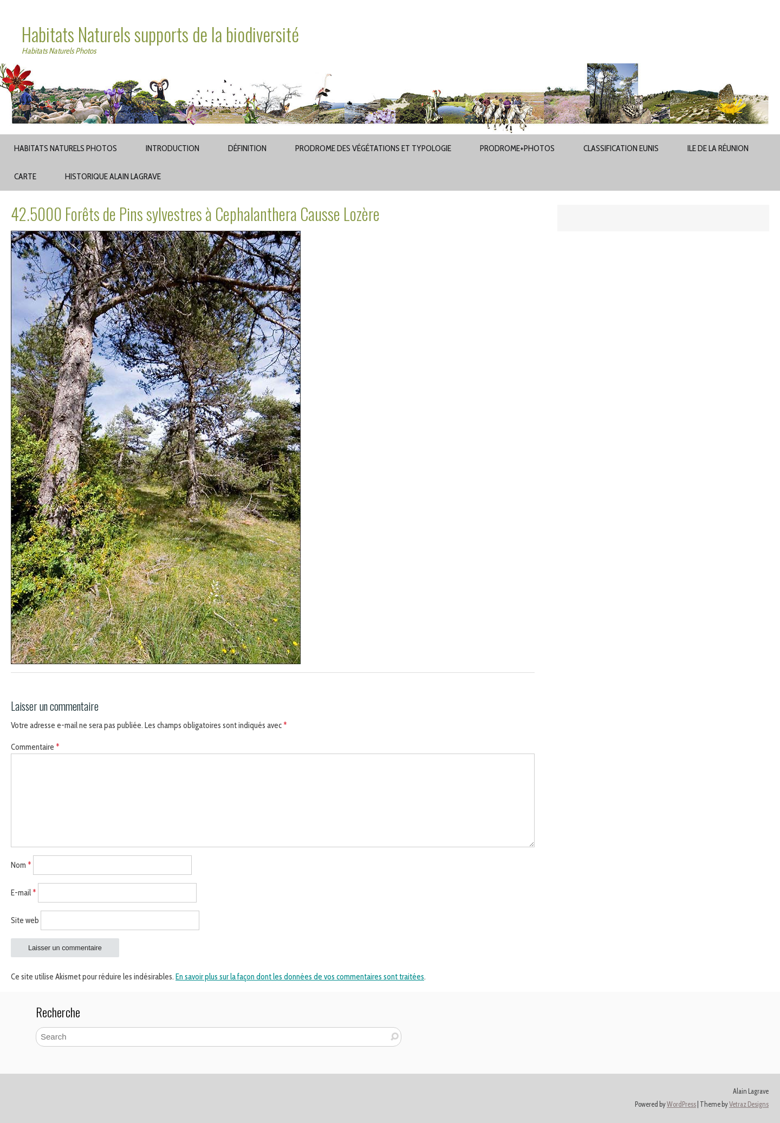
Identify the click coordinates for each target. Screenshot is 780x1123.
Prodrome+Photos (517, 148)
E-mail (23, 893)
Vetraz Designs (749, 1104)
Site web (25, 920)
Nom (21, 865)
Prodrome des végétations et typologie (373, 148)
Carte (25, 176)
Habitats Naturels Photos (65, 148)
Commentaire (35, 747)
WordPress (681, 1104)
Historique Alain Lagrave (113, 176)
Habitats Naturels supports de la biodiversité (160, 34)
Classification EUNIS (621, 148)
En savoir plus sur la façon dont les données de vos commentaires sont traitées (300, 977)
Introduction (172, 148)
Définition (247, 148)
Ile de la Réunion (718, 148)
